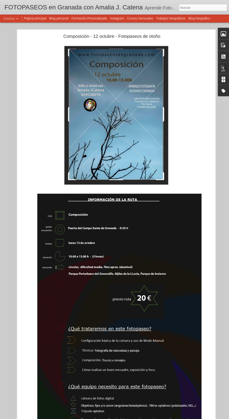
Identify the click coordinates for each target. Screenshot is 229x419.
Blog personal (58, 18)
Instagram (117, 18)
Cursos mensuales (140, 18)
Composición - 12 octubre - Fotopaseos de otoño (111, 36)
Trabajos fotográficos (170, 18)
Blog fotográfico (199, 18)
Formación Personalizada (89, 18)
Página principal (35, 18)
